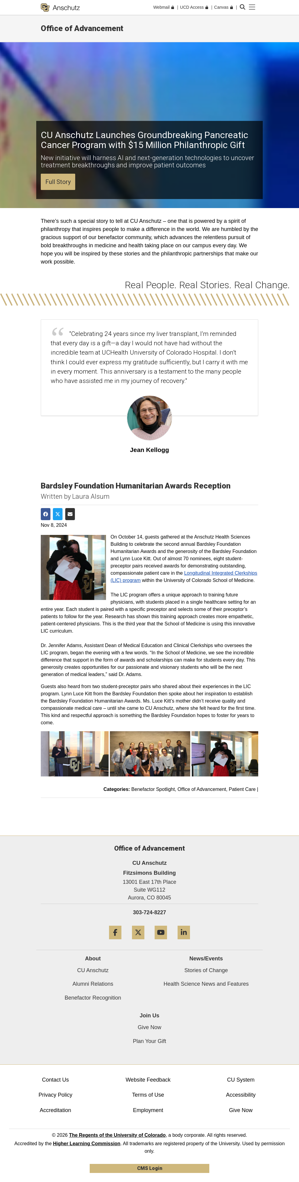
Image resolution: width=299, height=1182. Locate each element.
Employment (148, 1110)
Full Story (58, 181)
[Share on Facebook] (45, 514)
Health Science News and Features (206, 984)
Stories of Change (206, 970)
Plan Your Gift (149, 1041)
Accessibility (241, 1095)
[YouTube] (161, 941)
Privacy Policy (55, 1095)
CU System (241, 1080)
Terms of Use (148, 1095)
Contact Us (55, 1080)
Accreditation (55, 1110)
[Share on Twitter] (58, 514)
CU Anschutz (92, 970)
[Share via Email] (70, 514)
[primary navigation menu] (252, 7)
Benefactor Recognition (93, 998)
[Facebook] (115, 941)
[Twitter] (138, 941)
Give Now (149, 1027)
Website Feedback (148, 1080)
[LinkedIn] (184, 941)
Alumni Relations (92, 984)
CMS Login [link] (149, 1168)
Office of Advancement (82, 28)
